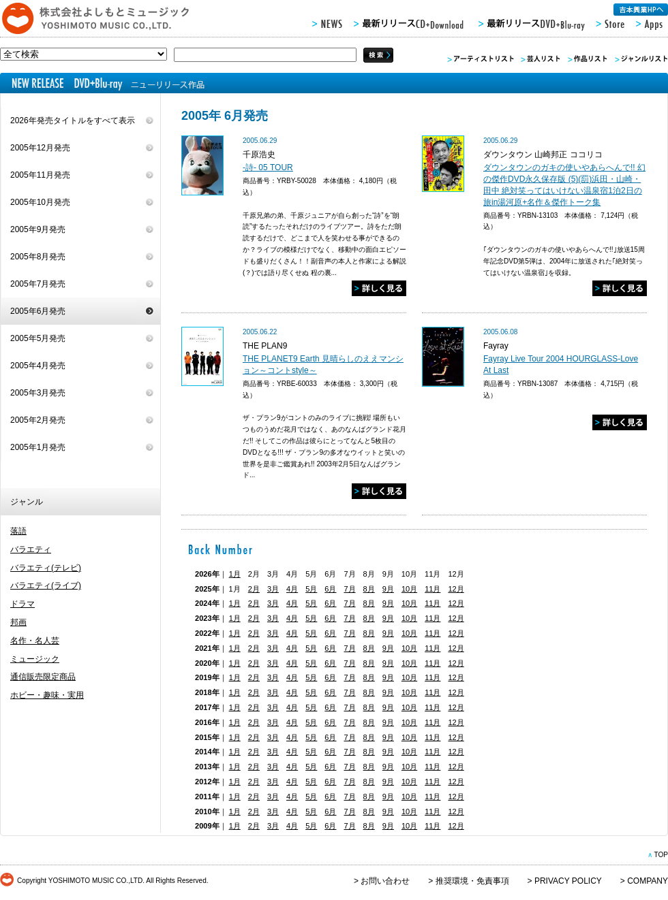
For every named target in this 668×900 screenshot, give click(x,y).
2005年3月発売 (37, 393)
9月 (388, 589)
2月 (254, 589)
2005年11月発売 (40, 175)
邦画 (18, 622)
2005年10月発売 (40, 202)
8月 (369, 589)
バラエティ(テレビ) (45, 568)
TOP (661, 854)
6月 (330, 589)
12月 (456, 589)
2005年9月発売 (37, 229)
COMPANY (647, 881)
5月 (311, 589)
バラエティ (30, 549)
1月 (235, 574)
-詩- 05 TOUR (268, 167)
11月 (432, 589)
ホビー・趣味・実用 (47, 695)
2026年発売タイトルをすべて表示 (72, 120)
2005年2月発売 (37, 420)
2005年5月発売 (37, 338)
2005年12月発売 (40, 147)
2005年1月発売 (37, 447)
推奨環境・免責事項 (472, 881)
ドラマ (22, 604)
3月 (273, 589)
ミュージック (34, 659)
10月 (409, 589)
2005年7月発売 (37, 284)
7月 (349, 589)
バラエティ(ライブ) (45, 585)
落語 (18, 531)
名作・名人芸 (34, 640)
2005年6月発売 (37, 311)
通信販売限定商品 (43, 676)
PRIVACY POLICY (568, 881)
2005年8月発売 (37, 256)
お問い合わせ (385, 881)
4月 (292, 589)
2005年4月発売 (37, 365)
